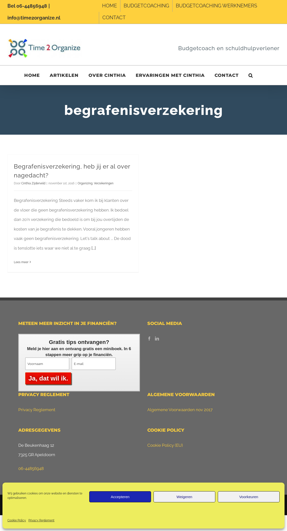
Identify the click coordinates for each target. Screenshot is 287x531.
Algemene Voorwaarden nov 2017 (180, 409)
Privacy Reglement (41, 520)
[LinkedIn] (157, 338)
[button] (250, 75)
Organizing (85, 183)
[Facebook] (149, 338)
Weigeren (184, 497)
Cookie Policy (16, 520)
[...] (93, 248)
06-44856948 (31, 468)
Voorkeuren (248, 497)
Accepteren (120, 497)
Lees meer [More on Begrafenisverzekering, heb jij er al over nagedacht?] (21, 262)
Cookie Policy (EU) (165, 445)
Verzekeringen (103, 183)
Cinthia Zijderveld (33, 183)
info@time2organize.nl (33, 18)
